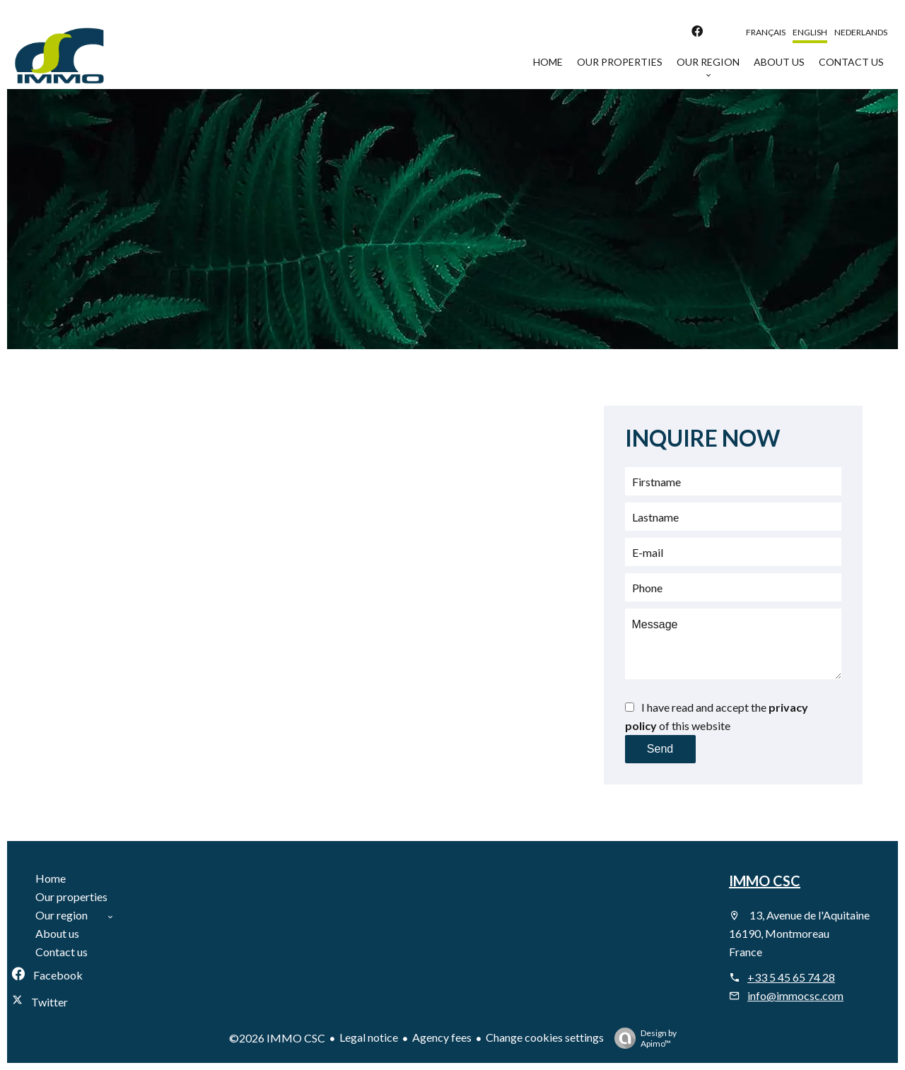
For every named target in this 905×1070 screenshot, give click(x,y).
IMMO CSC (764, 880)
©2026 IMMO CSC (277, 1038)
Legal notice (368, 1037)
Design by (642, 1038)
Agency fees (442, 1037)
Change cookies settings (545, 1037)
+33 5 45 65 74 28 (791, 977)
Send (660, 749)
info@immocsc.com (795, 995)
